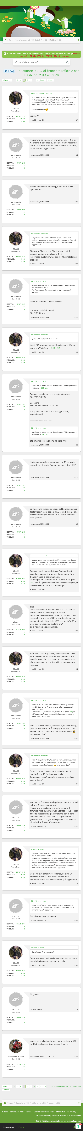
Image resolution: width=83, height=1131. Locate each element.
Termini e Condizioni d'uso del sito (40, 1112)
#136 (76, 884)
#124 (76, 264)
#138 (76, 965)
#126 (76, 352)
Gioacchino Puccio (37, 1056)
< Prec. (5, 80)
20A (58, 348)
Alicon (32, 631)
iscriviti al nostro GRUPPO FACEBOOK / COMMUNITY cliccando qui (48, 55)
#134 (76, 784)
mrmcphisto (34, 155)
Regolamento (8, 1127)
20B (53, 348)
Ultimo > (50, 80)
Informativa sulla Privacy (66, 1112)
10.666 (22, 119)
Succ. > (43, 80)
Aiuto (22, 1112)
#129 (76, 524)
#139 (76, 1009)
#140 (76, 1056)
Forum (21, 1127)
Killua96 (33, 120)
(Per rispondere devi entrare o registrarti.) (65, 1086)
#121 (76, 120)
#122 (76, 155)
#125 (76, 317)
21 (24, 165)
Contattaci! (14, 1112)
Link (32, 582)
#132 (76, 669)
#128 (76, 477)
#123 (76, 202)
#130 (76, 589)
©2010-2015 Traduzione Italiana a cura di (58, 1121)
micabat (33, 826)
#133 (76, 738)
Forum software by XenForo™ (58, 1116)
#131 (76, 631)
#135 (76, 826)
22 (24, 1067)
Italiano (5, 1112)
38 (37, 80)
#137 (76, 920)
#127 (76, 445)
